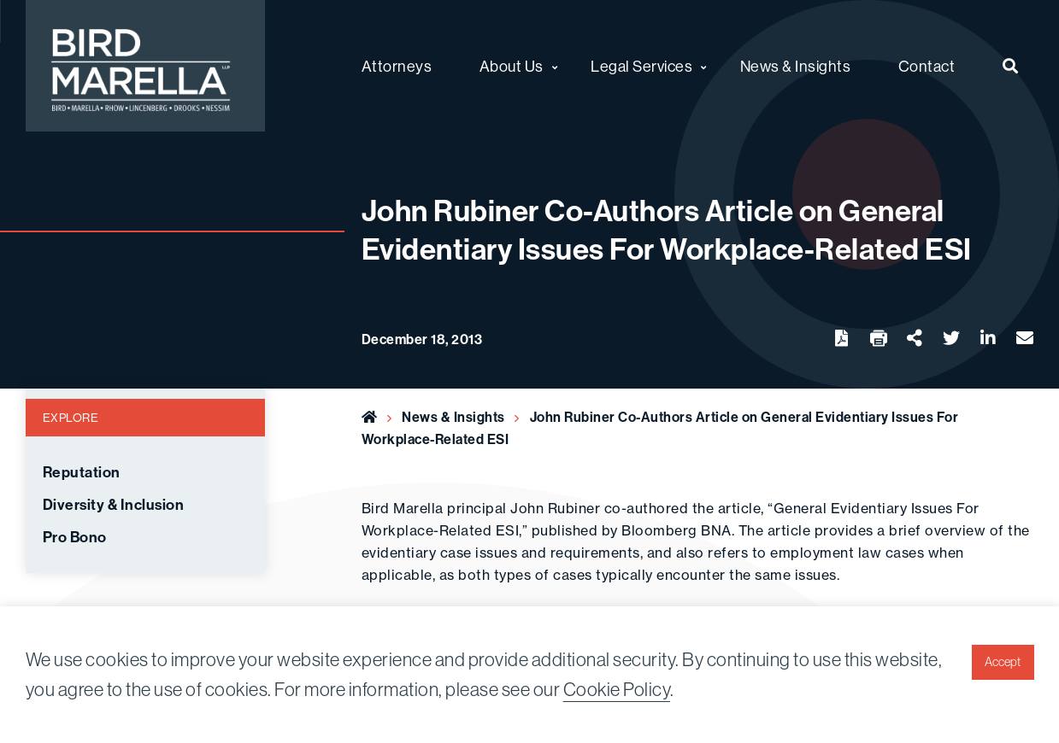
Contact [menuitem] (927, 66)
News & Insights (453, 416)
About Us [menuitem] (511, 66)
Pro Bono (75, 537)
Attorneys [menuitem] (397, 66)
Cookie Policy (617, 689)
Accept (1003, 662)
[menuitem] (1010, 65)
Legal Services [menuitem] (641, 66)
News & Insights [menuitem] (795, 66)
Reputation (82, 472)
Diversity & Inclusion (114, 504)
